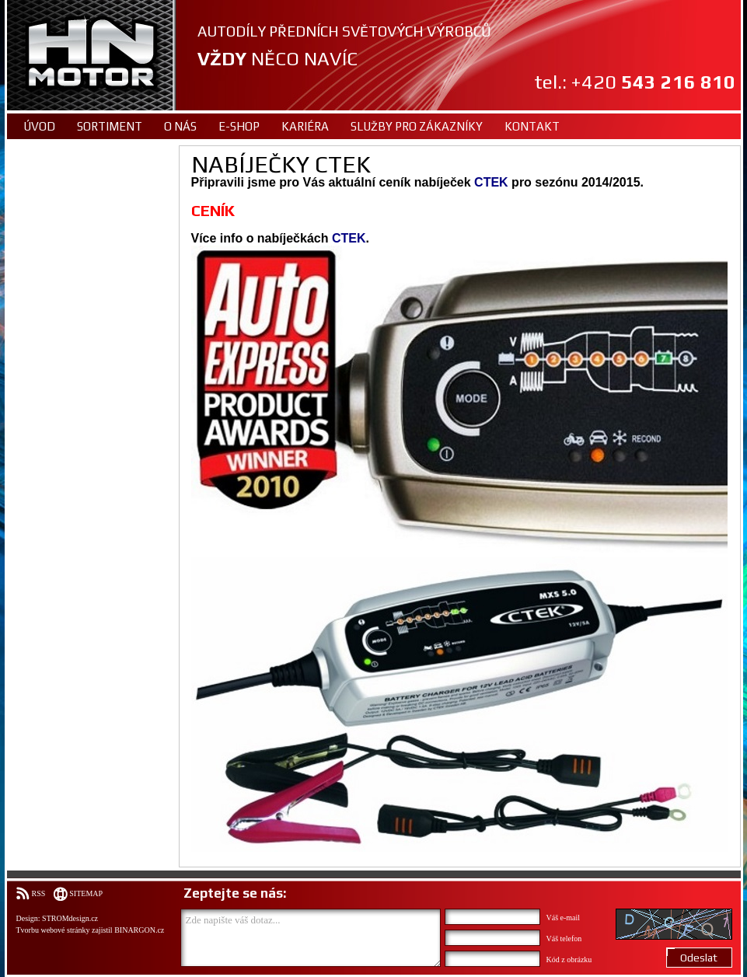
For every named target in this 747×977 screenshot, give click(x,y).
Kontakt (532, 126)
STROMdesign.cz (70, 918)
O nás (180, 126)
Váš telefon (564, 938)
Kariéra (305, 126)
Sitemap (86, 893)
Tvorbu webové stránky (53, 930)
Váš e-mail (563, 917)
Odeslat (698, 957)
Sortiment (109, 126)
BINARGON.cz (139, 930)
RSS (39, 893)
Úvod (39, 126)
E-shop (239, 126)
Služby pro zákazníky (417, 126)
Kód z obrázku (569, 959)
